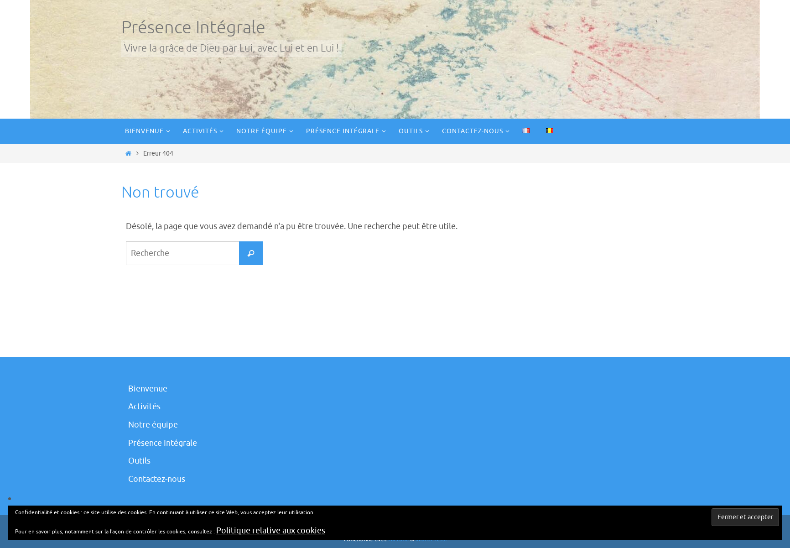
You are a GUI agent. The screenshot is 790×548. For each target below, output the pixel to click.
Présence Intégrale (193, 27)
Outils (139, 461)
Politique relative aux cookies (270, 531)
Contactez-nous (156, 479)
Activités (144, 407)
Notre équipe (153, 425)
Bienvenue (147, 389)
